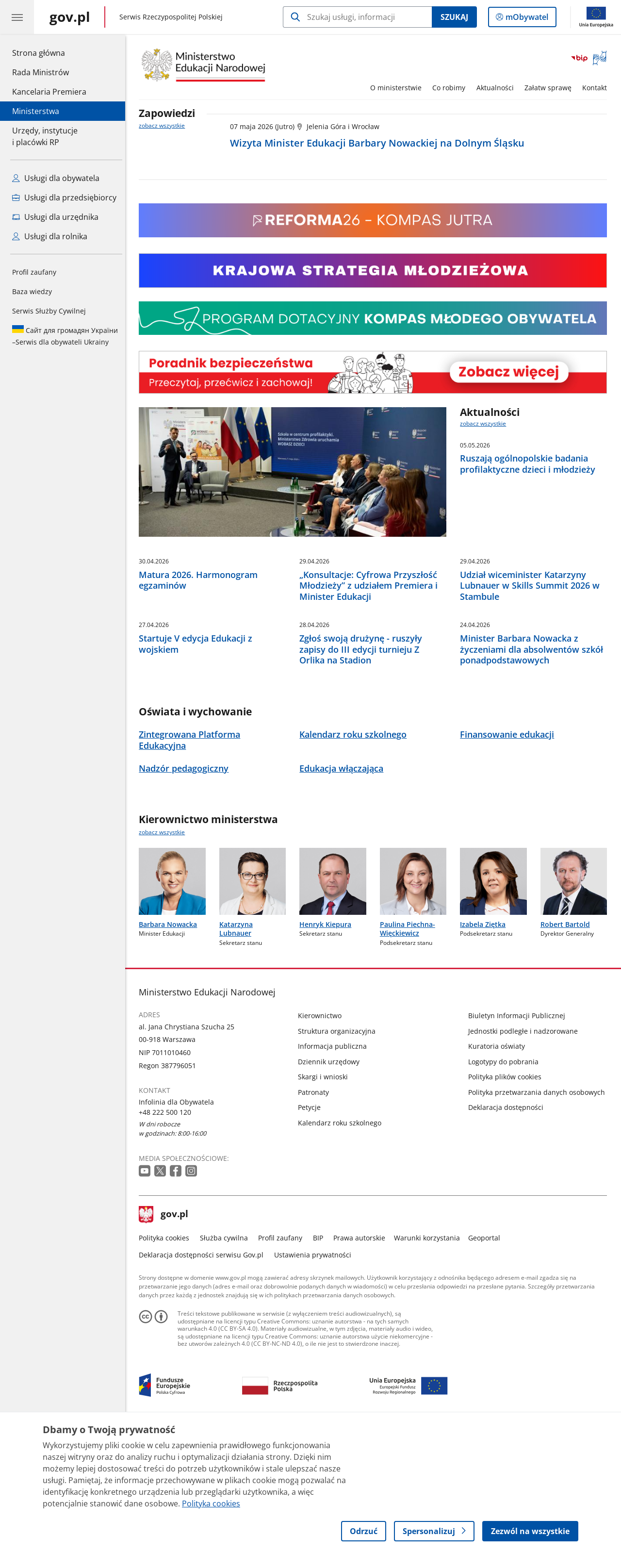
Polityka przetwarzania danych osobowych (539, 1216)
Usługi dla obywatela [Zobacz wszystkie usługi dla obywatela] (55, 178)
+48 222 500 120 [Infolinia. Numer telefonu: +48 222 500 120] (168, 1235)
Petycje (312, 1231)
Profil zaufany (34, 272)
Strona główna (49, 52)
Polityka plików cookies (507, 1200)
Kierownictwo (322, 1139)
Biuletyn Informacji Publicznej (519, 1139)
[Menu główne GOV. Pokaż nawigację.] (17, 17)
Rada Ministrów (40, 72)
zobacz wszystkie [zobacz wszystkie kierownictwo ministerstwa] (165, 956)
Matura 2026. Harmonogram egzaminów (201, 642)
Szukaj (454, 17)
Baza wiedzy (32, 291)
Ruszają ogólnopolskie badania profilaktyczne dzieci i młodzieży (530, 464)
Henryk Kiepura (328, 1048)
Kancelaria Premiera (49, 91)
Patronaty (316, 1216)
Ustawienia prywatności (315, 1378)
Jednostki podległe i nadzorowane (525, 1154)
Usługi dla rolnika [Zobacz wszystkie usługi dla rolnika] (49, 236)
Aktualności (497, 87)
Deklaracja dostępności (508, 1231)
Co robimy (451, 87)
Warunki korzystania (429, 1361)
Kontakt (597, 87)
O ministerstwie (398, 87)
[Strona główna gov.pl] (69, 17)
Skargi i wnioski (326, 1200)
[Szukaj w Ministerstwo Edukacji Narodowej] (357, 17)
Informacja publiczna (335, 1169)
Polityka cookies (167, 1361)
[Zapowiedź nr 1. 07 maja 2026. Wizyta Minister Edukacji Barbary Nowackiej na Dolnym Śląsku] (421, 137)
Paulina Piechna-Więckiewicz (410, 1052)
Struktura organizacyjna (339, 1154)
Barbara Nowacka (171, 1048)
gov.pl (166, 1338)
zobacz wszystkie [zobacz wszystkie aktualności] (486, 423)
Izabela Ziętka (485, 1048)
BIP (320, 1361)
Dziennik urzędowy (331, 1185)
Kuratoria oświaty (499, 1169)
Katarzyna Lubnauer (238, 1052)
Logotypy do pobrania (506, 1185)
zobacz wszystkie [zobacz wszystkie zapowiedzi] (165, 125)
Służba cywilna (226, 1361)
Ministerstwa (35, 111)
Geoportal (487, 1361)
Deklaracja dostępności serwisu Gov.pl (204, 1378)
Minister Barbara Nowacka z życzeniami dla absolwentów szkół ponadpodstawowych (533, 773)
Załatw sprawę (550, 87)
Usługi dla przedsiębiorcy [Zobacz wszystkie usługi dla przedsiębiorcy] (64, 197)
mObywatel (526, 19)
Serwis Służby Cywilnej (49, 310)
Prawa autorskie (362, 1361)
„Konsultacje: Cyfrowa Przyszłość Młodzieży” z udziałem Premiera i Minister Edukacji (371, 647)
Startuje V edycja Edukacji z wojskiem (198, 768)
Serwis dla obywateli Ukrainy (65, 336)
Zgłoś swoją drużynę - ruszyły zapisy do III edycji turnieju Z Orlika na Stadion (363, 773)
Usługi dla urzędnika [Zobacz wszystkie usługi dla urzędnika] (55, 217)
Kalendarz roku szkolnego (342, 1246)
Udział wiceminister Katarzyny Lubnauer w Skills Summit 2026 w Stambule (532, 647)
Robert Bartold (567, 1048)
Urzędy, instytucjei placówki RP (45, 136)
